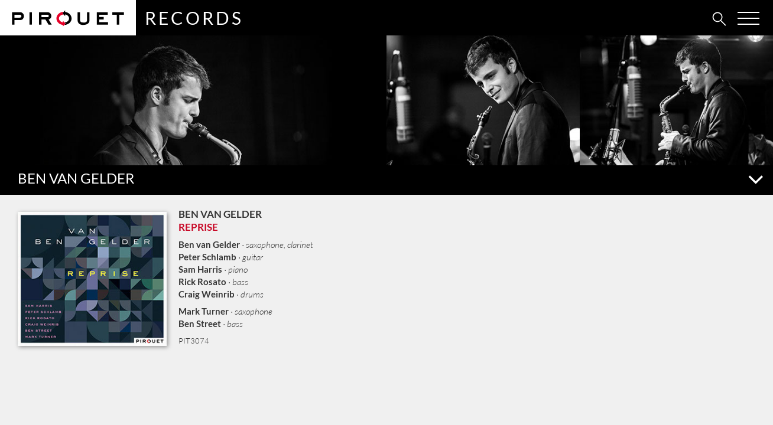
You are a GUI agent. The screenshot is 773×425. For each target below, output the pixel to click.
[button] (386, 180)
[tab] (693, 18)
